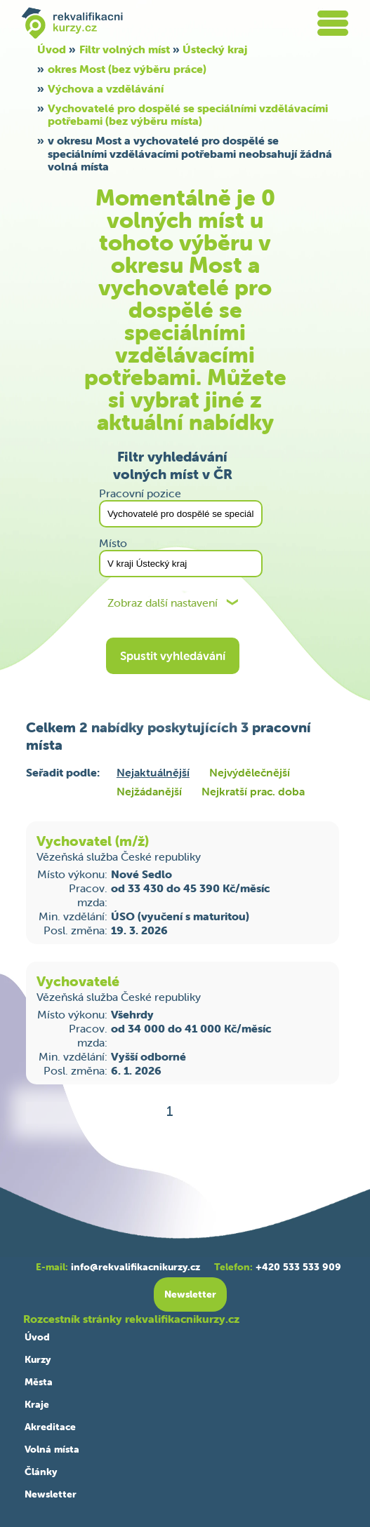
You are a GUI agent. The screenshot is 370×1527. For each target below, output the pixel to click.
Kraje (37, 1404)
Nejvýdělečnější (249, 772)
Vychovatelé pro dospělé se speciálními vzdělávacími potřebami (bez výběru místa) (188, 114)
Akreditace (50, 1426)
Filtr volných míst (124, 49)
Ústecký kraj (215, 49)
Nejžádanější (149, 791)
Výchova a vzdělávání (106, 88)
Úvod (51, 49)
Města (39, 1381)
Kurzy (38, 1359)
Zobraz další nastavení (162, 603)
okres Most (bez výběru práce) (127, 69)
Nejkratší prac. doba (253, 791)
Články (41, 1471)
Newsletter (51, 1494)
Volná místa (52, 1449)
